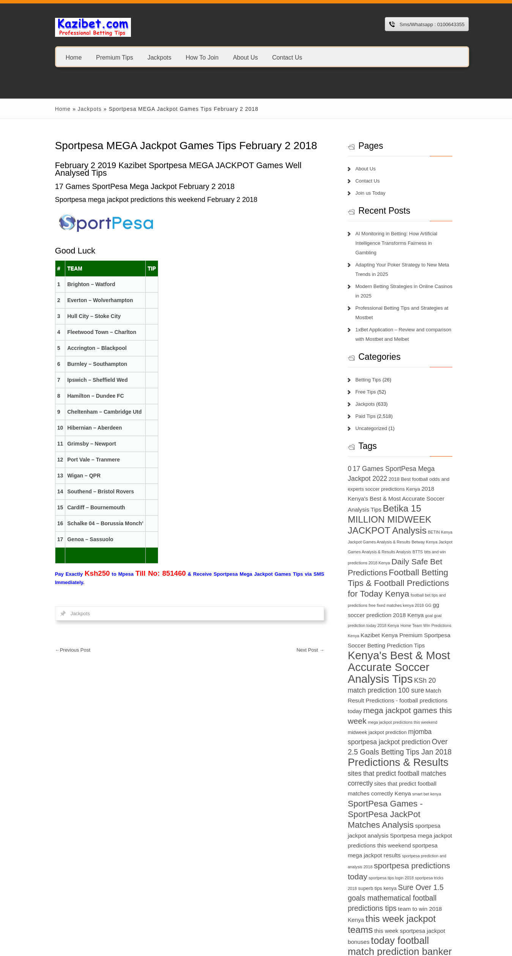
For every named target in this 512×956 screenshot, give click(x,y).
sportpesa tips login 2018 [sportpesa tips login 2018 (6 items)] (435, 848)
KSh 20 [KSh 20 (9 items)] (362, 670)
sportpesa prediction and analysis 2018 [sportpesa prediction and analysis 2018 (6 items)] (386, 837)
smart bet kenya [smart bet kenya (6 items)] (430, 774)
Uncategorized (375, 419)
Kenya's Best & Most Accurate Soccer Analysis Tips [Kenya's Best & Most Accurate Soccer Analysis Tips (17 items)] (403, 647)
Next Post (314, 650)
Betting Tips (371, 370)
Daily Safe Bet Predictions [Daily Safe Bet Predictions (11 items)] (397, 552)
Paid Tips (369, 406)
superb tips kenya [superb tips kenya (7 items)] (410, 859)
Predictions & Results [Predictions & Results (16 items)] (401, 743)
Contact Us (278, 57)
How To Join (193, 57)
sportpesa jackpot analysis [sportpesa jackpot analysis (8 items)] (418, 806)
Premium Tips (105, 57)
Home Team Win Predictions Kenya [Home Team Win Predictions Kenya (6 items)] (405, 616)
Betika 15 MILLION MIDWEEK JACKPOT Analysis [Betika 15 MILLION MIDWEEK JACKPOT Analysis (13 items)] (396, 510)
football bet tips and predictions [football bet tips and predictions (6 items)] (430, 585)
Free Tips (369, 382)
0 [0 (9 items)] (353, 459)
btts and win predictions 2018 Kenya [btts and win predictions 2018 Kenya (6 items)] (411, 542)
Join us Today (374, 193)
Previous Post (64, 650)
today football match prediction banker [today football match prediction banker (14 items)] (403, 916)
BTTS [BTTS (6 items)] (372, 542)
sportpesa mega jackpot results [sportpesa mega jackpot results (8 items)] (415, 826)
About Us (236, 57)
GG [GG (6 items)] (411, 595)
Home (65, 57)
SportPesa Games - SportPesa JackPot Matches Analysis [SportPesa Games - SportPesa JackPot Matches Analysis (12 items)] (404, 795)
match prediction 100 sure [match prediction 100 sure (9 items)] (412, 670)
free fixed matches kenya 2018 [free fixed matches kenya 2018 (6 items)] (378, 595)
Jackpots (151, 57)
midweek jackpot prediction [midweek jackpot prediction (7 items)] (405, 712)
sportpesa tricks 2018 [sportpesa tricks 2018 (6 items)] (370, 859)
